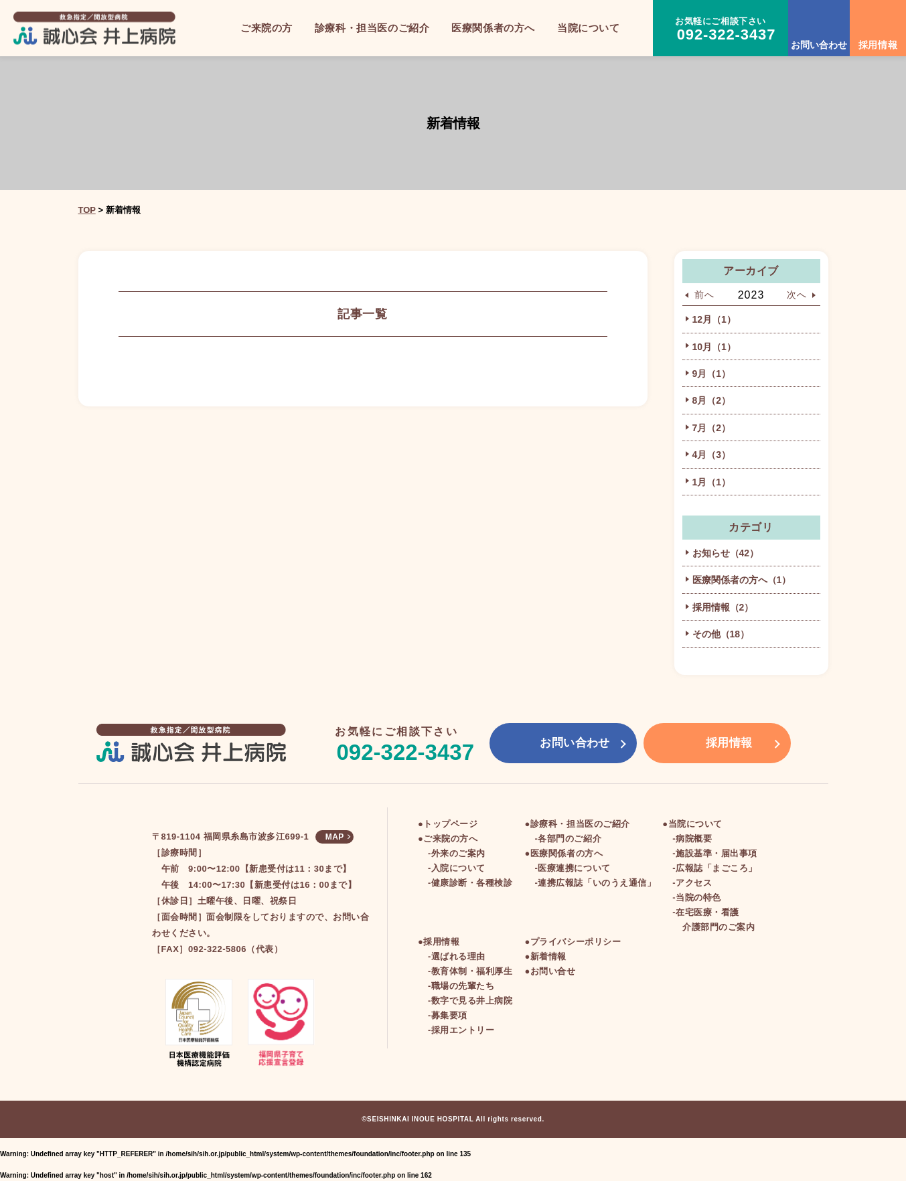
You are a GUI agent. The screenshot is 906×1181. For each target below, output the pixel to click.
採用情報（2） (723, 607)
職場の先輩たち (463, 986)
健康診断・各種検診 (472, 883)
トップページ (450, 824)
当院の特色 (698, 897)
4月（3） (711, 454)
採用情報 (441, 942)
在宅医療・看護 (707, 912)
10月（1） (714, 346)
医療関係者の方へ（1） (741, 579)
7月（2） (711, 427)
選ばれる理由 (458, 956)
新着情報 (548, 956)
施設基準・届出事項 (716, 853)
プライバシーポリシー (575, 942)
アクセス (694, 883)
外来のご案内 (458, 853)
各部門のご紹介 (569, 839)
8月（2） (711, 400)
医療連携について (574, 868)
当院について (695, 824)
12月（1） (714, 319)
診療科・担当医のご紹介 (580, 824)
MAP (334, 837)
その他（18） (721, 634)
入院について (458, 868)
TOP (87, 210)
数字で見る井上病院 (472, 1001)
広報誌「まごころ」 (716, 868)
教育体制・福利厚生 (472, 971)
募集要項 (449, 1015)
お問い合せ (553, 971)
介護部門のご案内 (718, 927)
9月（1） (711, 373)
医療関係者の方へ (566, 853)
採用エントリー (463, 1030)
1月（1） (711, 482)
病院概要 (694, 839)
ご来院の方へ (450, 839)
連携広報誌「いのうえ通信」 (597, 883)
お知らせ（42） (725, 553)
